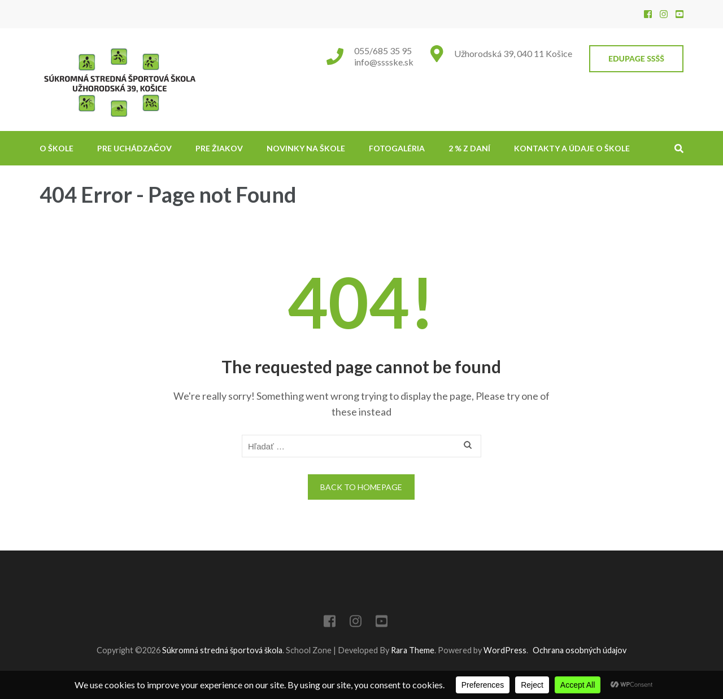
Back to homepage (361, 487)
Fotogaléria (397, 148)
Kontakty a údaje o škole (572, 148)
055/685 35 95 (383, 50)
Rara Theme (412, 650)
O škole (56, 148)
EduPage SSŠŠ (636, 58)
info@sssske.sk (383, 61)
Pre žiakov (219, 148)
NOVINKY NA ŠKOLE (306, 148)
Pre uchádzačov (134, 148)
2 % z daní (469, 148)
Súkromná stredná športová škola (222, 650)
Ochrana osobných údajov (579, 650)
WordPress (505, 650)
